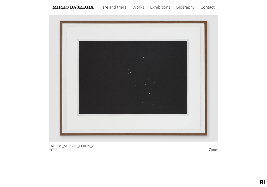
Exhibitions (160, 7)
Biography (185, 7)
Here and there (113, 7)
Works (138, 7)
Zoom (213, 150)
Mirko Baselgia (73, 7)
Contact (208, 7)
